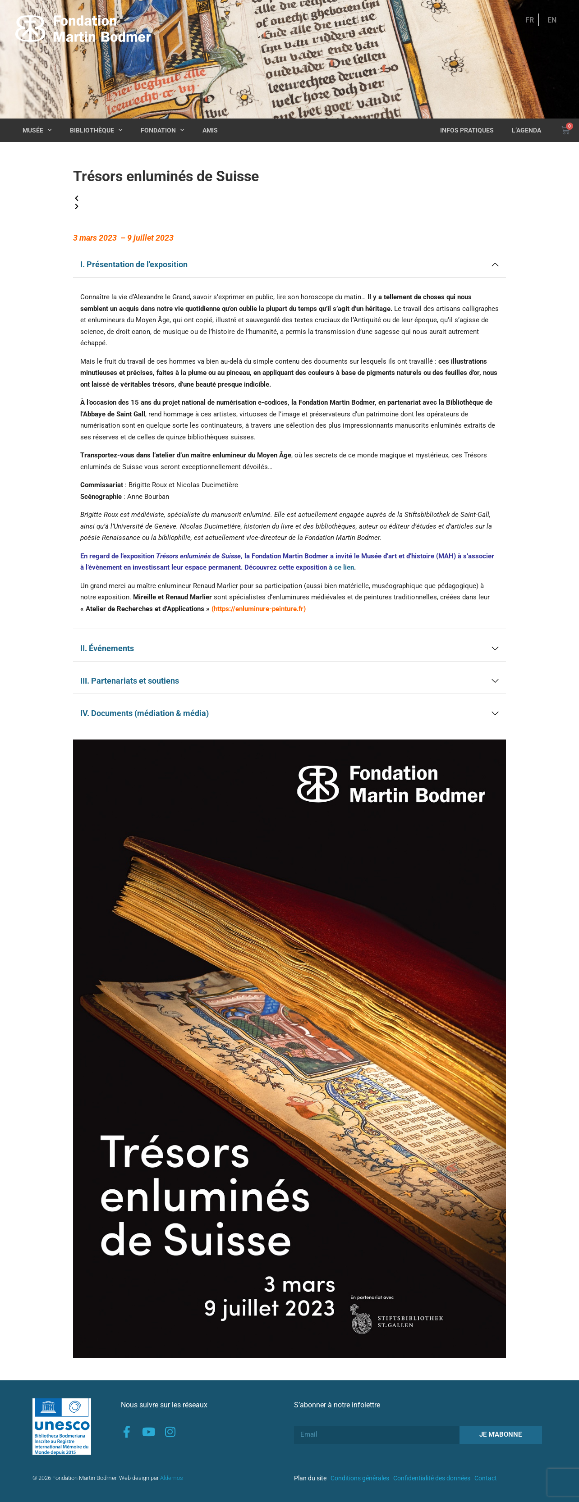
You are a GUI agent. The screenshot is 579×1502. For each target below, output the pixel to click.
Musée (37, 130)
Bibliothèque (96, 130)
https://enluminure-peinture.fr (258, 609)
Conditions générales (360, 1478)
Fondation (162, 130)
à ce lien (341, 567)
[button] (289, 199)
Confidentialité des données (431, 1478)
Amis (210, 130)
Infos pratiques (467, 130)
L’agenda (526, 130)
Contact (485, 1478)
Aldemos (171, 1478)
